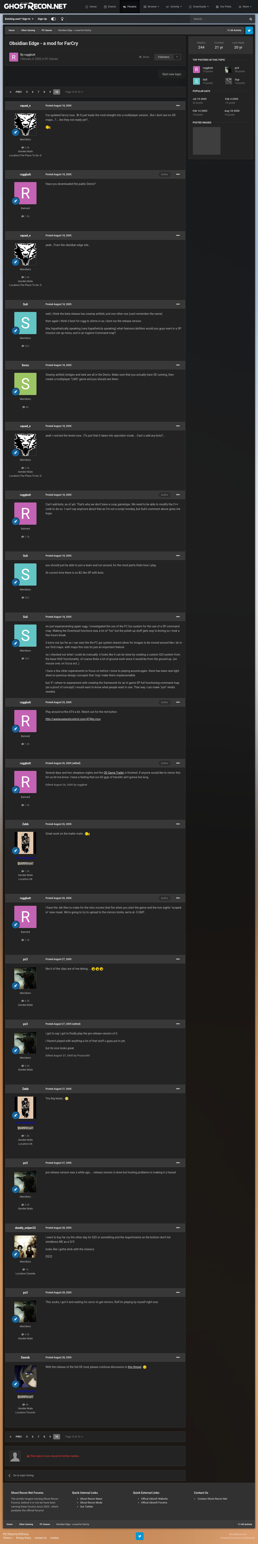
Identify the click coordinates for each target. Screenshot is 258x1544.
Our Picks (225, 6)
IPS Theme (9, 1534)
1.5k (25, 871)
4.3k (25, 1000)
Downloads (199, 6)
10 (56, 92)
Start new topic (171, 74)
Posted (59, 105)
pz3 (25, 959)
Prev (19, 92)
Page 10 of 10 (74, 92)
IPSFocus (23, 1534)
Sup (237, 79)
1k (25, 1269)
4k (25, 1404)
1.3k (25, 216)
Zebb (25, 824)
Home (93, 6)
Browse (152, 6)
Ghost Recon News (91, 1498)
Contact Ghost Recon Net (212, 1498)
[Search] (209, 19)
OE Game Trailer (114, 772)
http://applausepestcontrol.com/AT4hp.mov (73, 719)
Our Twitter (86, 1506)
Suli (25, 304)
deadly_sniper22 (25, 1227)
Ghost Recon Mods (91, 1502)
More (246, 6)
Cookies (54, 1538)
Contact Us (41, 1538)
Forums (131, 6)
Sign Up (42, 18)
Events (111, 6)
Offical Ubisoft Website (154, 1498)
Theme (7, 1538)
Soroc (25, 365)
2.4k (25, 147)
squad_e (25, 105)
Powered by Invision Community (238, 1538)
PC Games (51, 58)
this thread (134, 1367)
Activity (175, 6)
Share (144, 56)
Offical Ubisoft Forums (154, 1502)
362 (25, 345)
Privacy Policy (23, 1538)
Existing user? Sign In (19, 19)
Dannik (25, 1357)
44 (25, 407)
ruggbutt (29, 54)
